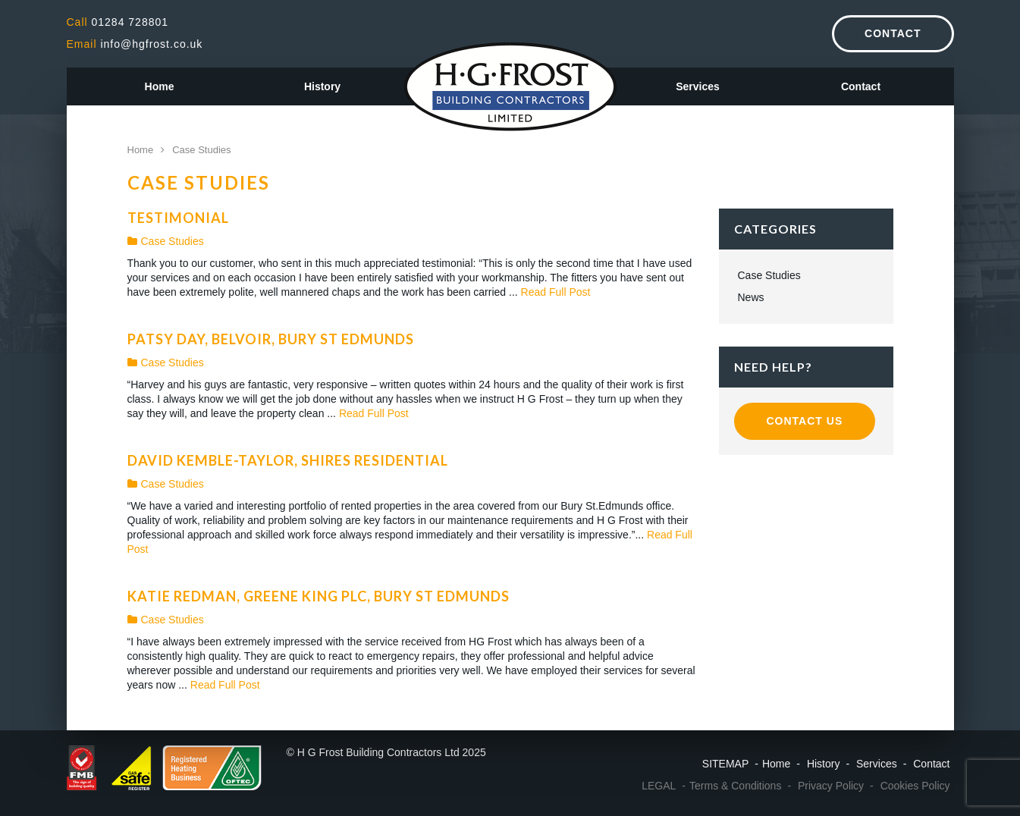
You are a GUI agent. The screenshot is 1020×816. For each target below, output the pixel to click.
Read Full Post (556, 292)
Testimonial (178, 217)
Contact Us (805, 421)
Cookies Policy (915, 786)
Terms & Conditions (735, 786)
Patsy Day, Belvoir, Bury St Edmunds (270, 339)
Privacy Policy (831, 786)
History (322, 86)
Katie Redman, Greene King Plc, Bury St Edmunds (318, 596)
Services (698, 86)
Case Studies (165, 241)
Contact (893, 33)
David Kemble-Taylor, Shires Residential (287, 460)
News (751, 297)
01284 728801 (118, 22)
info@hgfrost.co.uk (135, 44)
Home (159, 86)
